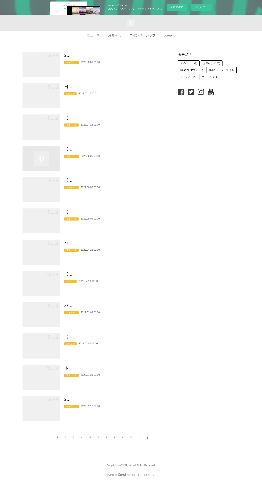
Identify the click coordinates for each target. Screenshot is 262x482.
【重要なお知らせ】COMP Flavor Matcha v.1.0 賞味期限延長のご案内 (114, 215)
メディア (188, 77)
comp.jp (169, 35)
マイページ (71, 69)
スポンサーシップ (142, 35)
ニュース (93, 35)
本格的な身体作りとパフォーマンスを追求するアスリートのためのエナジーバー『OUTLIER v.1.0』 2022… (113, 371)
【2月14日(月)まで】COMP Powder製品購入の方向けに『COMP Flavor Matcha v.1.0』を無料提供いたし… (113, 339)
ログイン (201, 7)
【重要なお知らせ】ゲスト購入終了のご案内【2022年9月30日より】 (115, 152)
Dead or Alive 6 (191, 70)
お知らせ (114, 35)
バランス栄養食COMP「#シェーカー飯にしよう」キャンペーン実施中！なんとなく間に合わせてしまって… (114, 308)
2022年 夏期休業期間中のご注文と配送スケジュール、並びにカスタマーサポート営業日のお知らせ (114, 58)
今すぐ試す (176, 7)
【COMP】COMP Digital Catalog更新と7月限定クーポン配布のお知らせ (114, 121)
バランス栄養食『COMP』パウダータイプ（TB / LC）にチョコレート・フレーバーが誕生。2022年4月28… (114, 246)
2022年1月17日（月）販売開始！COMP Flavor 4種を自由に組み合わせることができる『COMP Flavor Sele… (115, 402)
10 (131, 437)
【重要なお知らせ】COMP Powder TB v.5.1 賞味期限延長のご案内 (113, 183)
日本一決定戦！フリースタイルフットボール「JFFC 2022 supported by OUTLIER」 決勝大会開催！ (112, 89)
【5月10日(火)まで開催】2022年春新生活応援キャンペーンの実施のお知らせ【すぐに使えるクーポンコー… (114, 277)
